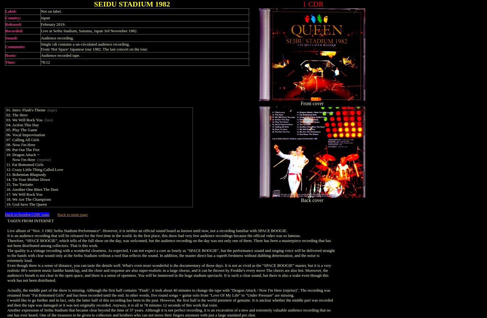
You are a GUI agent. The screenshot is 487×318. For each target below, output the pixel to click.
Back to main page (72, 214)
